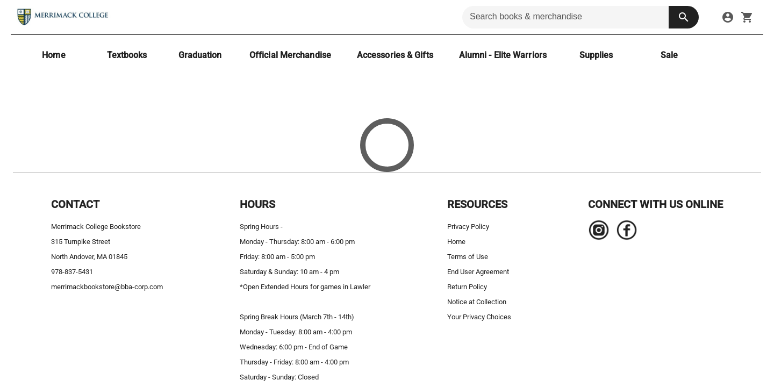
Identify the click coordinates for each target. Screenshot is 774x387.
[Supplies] (596, 55)
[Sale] (669, 55)
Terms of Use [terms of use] (467, 257)
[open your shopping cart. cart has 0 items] (747, 17)
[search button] (684, 17)
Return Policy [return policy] (467, 287)
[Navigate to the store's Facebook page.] (623, 232)
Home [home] (456, 242)
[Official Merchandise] (290, 55)
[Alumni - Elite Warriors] (502, 55)
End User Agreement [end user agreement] (478, 272)
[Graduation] (200, 55)
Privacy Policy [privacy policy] (468, 227)
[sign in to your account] (727, 17)
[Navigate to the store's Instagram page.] (599, 232)
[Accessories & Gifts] (395, 55)
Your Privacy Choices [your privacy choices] (479, 317)
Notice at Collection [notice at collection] (476, 302)
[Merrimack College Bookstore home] (63, 17)
